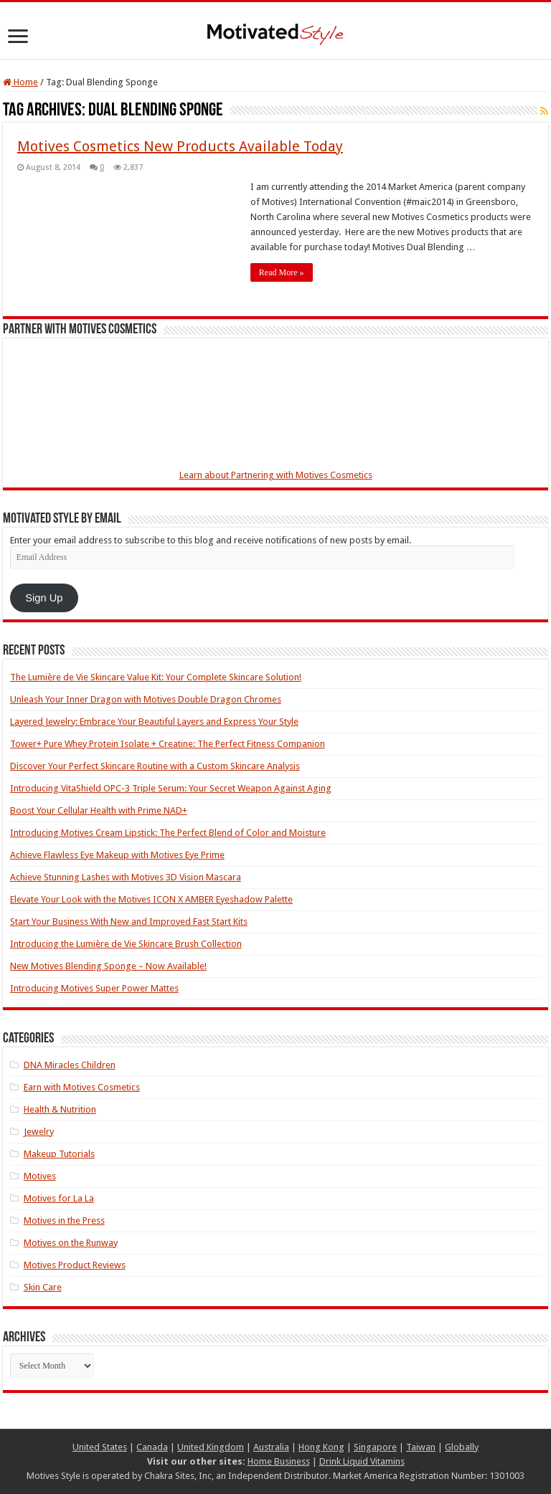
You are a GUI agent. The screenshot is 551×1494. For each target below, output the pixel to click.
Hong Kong (321, 1447)
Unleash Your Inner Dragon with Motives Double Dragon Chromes (145, 699)
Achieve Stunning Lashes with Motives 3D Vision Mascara (125, 877)
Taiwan (420, 1447)
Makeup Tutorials (59, 1153)
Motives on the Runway (71, 1242)
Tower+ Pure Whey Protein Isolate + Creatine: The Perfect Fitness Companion (167, 743)
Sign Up (43, 598)
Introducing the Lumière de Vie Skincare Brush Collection (126, 943)
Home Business (279, 1461)
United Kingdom (210, 1447)
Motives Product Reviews (75, 1265)
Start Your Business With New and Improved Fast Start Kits (129, 921)
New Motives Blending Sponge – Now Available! (108, 966)
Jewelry (39, 1131)
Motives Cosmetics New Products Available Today (180, 146)
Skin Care (43, 1287)
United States (99, 1447)
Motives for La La (59, 1198)
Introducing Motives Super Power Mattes (94, 988)
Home (20, 82)
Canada (152, 1447)
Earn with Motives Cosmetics (82, 1087)
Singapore (375, 1447)
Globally (462, 1447)
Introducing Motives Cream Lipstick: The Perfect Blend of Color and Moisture (168, 832)
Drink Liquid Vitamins (362, 1461)
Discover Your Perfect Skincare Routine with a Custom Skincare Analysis (155, 766)
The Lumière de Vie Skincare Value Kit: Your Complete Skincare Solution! (155, 677)
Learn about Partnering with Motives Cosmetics (275, 475)
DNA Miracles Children (70, 1065)
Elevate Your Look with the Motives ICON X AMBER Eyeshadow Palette (151, 899)
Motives (40, 1176)
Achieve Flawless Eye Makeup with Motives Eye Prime (117, 855)
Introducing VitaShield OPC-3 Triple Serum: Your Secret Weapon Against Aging (170, 788)
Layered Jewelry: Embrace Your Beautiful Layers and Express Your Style (154, 721)
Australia (271, 1447)
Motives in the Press (64, 1220)
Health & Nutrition (60, 1109)
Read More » (281, 272)
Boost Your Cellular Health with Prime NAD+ (98, 810)
